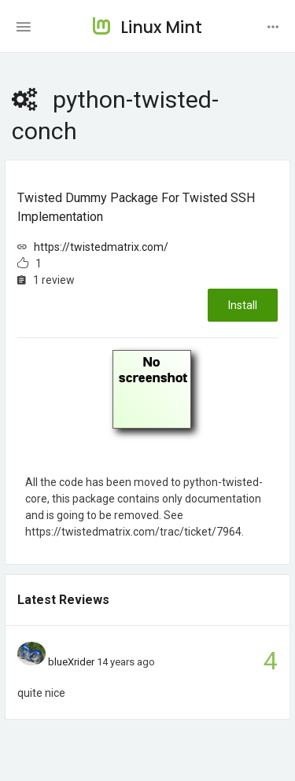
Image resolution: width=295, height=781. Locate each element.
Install (242, 305)
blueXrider (71, 662)
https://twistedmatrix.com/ (101, 247)
